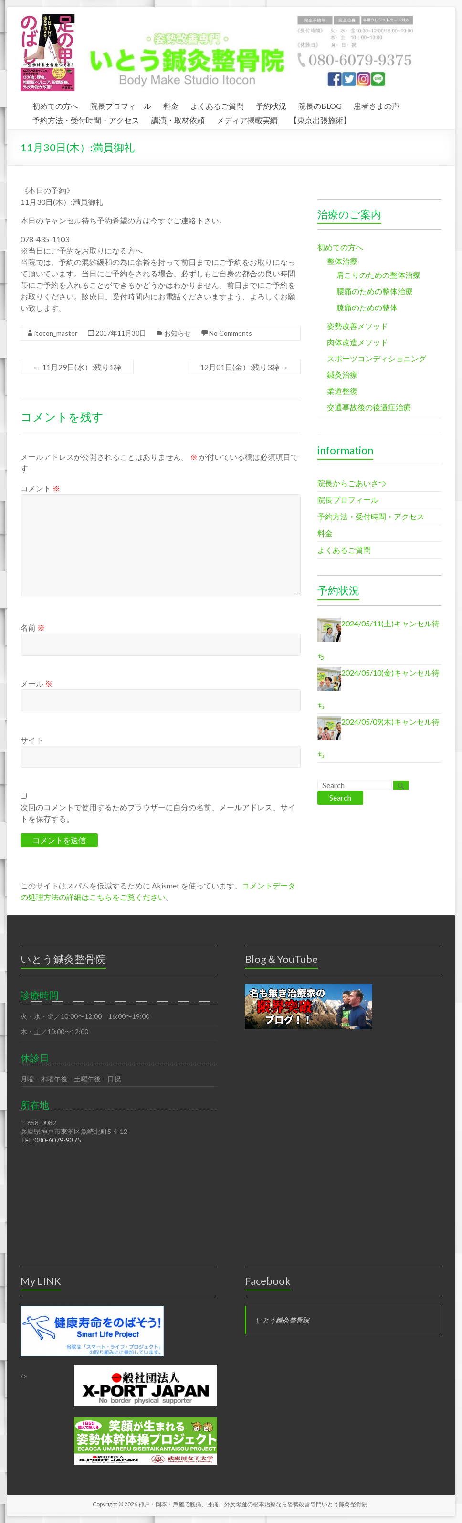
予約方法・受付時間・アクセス (85, 119)
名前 (33, 627)
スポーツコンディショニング (376, 358)
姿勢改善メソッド (357, 325)
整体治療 (342, 260)
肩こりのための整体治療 (378, 274)
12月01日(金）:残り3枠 (244, 366)
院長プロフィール (120, 104)
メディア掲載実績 (247, 119)
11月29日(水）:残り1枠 (77, 366)
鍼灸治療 (342, 374)
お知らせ (177, 333)
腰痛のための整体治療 (374, 291)
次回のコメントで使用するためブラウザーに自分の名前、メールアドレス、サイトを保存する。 (158, 813)
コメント (40, 488)
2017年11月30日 (120, 333)
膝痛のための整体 (367, 307)
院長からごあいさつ (351, 482)
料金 (170, 104)
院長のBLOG (320, 104)
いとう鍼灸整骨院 (282, 1320)
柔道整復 (342, 390)
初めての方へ (55, 104)
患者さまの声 (376, 104)
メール (36, 683)
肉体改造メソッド (357, 342)
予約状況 (271, 104)
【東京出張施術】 (320, 119)
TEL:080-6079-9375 (51, 1140)
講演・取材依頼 (178, 119)
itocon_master (55, 333)
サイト (32, 739)
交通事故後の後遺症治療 (369, 407)
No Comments (230, 333)
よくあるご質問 (217, 104)
